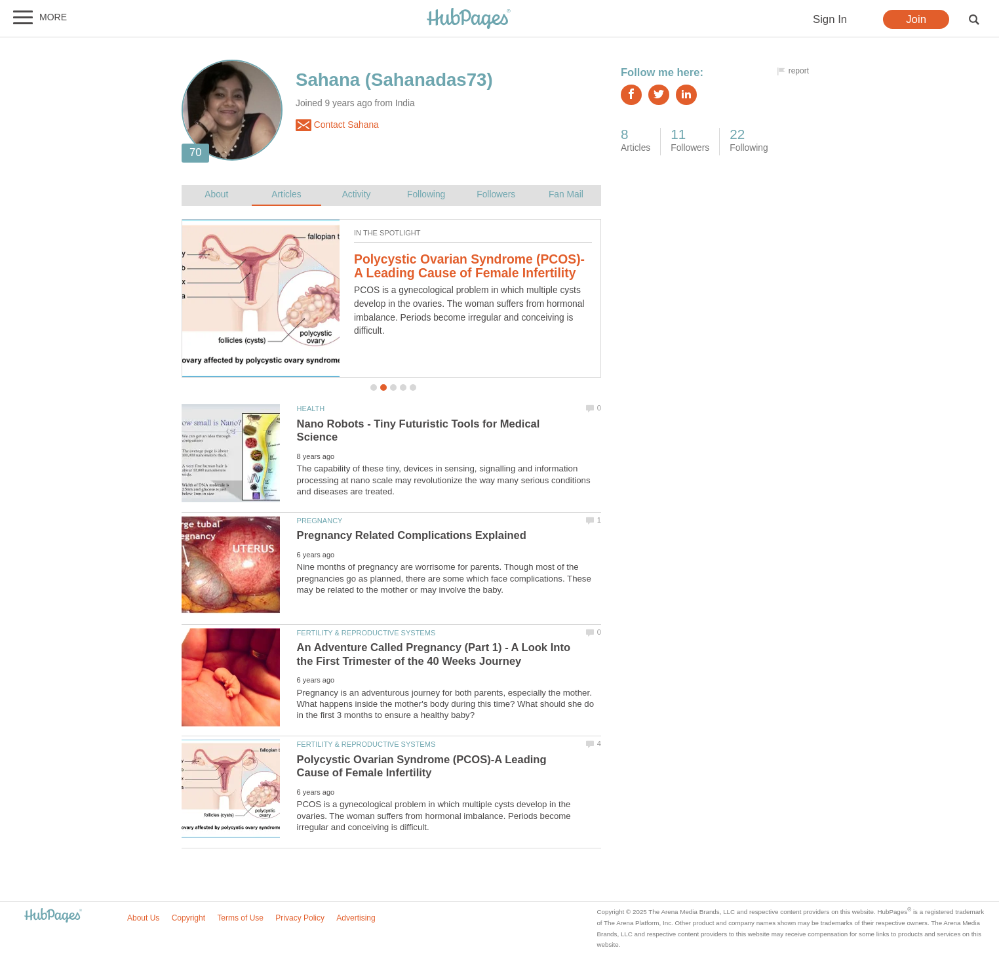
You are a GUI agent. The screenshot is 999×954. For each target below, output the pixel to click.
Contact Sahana (337, 125)
